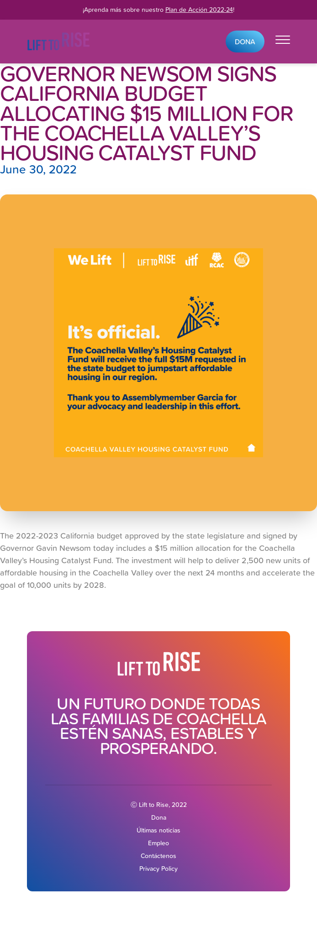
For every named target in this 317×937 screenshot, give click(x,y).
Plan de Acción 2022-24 (199, 9)
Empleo (158, 843)
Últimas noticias (158, 830)
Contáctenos (158, 855)
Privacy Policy (158, 868)
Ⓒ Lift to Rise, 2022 (159, 804)
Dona (245, 42)
